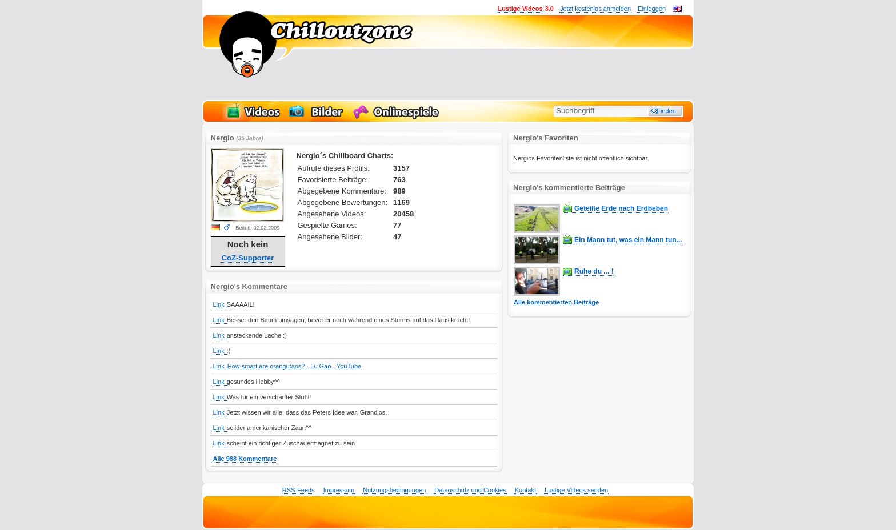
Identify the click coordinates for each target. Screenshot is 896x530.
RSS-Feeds (298, 490)
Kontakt (525, 490)
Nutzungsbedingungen (394, 490)
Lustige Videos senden (576, 490)
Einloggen (652, 8)
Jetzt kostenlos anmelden (595, 8)
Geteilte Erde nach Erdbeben (621, 208)
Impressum (338, 490)
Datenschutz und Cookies (470, 490)
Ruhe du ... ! (594, 271)
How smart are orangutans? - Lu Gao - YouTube (294, 366)
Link (219, 304)
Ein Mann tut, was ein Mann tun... (628, 240)
